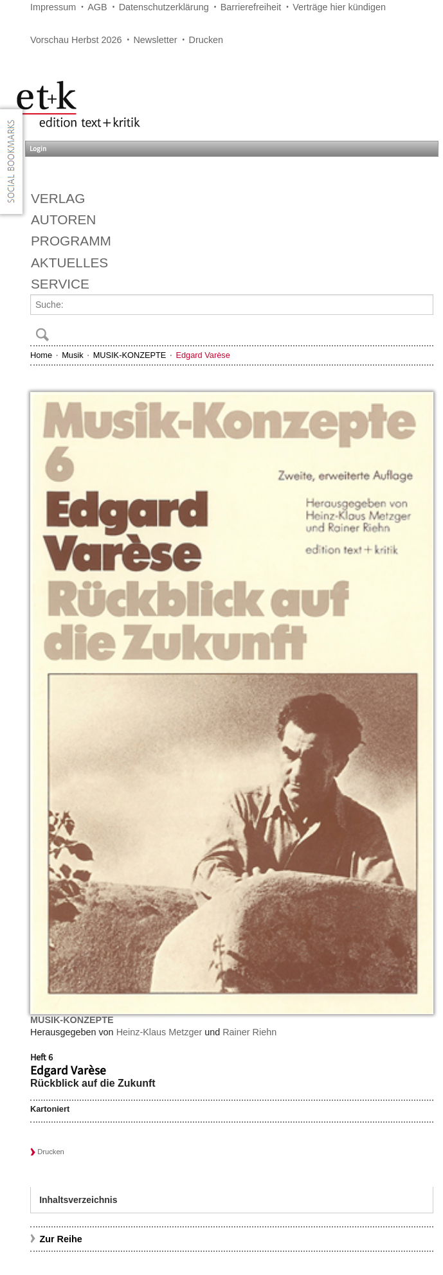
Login (38, 149)
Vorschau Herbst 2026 (76, 40)
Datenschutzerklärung (164, 7)
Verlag (58, 198)
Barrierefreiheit (251, 7)
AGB (97, 7)
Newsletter (155, 40)
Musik (72, 355)
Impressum (53, 7)
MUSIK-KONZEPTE (130, 355)
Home (41, 355)
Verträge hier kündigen (339, 7)
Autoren (63, 219)
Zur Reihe (60, 1239)
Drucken (206, 40)
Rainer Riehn (249, 1032)
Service (60, 283)
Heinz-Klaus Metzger (159, 1032)
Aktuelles (69, 262)
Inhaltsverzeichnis (78, 1200)
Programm (71, 240)
